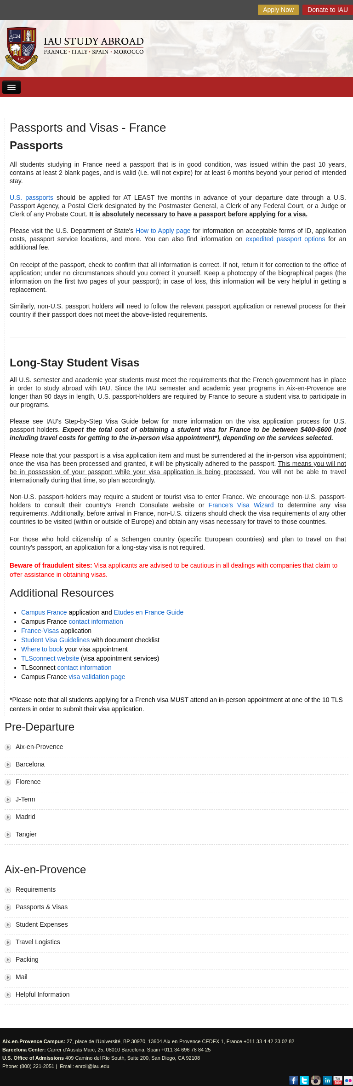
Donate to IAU (327, 9)
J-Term (25, 799)
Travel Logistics (38, 942)
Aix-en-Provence (39, 746)
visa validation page (96, 676)
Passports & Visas (42, 907)
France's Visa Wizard (241, 505)
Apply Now (278, 9)
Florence (28, 781)
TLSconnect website (50, 658)
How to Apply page (163, 230)
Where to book (42, 649)
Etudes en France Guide (149, 612)
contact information (95, 621)
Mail (22, 977)
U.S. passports (31, 197)
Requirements (36, 889)
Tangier (26, 834)
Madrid (25, 816)
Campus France (44, 612)
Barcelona (30, 764)
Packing (27, 959)
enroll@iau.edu (92, 1066)
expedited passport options (285, 239)
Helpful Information (43, 994)
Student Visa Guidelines (55, 640)
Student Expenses (42, 924)
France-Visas (40, 630)
